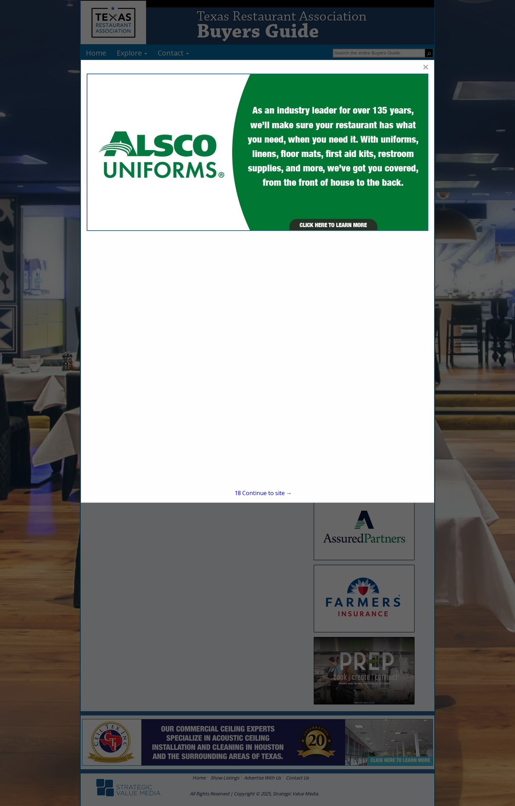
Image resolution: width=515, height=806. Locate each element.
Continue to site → (263, 493)
